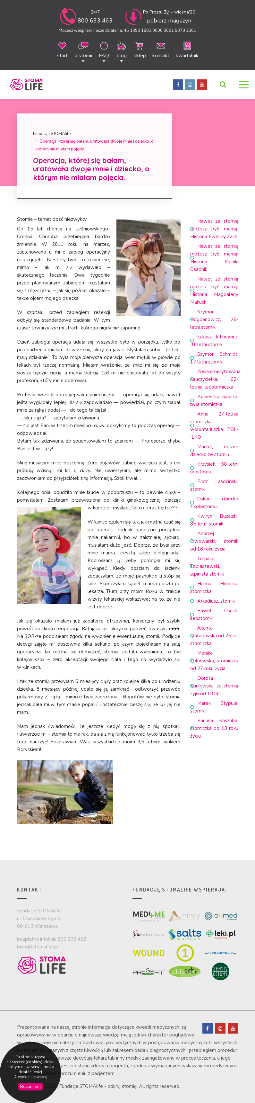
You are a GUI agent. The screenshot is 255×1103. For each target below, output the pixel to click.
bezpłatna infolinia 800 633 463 (51, 939)
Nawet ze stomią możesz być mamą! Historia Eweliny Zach (214, 229)
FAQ (104, 49)
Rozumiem (30, 1086)
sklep (140, 49)
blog (121, 49)
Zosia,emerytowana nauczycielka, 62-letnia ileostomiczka (215, 379)
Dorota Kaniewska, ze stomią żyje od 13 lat (214, 686)
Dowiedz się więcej (30, 1076)
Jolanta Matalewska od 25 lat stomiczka (214, 636)
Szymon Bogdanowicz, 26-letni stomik (214, 319)
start (62, 49)
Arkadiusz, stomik (216, 601)
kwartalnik (187, 49)
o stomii (83, 49)
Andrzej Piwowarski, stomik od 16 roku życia (214, 541)
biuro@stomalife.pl (37, 947)
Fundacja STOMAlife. (52, 134)
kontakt (160, 49)
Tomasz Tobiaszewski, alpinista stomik (207, 566)
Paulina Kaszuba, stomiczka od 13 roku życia (214, 728)
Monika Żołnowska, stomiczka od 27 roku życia (214, 661)
